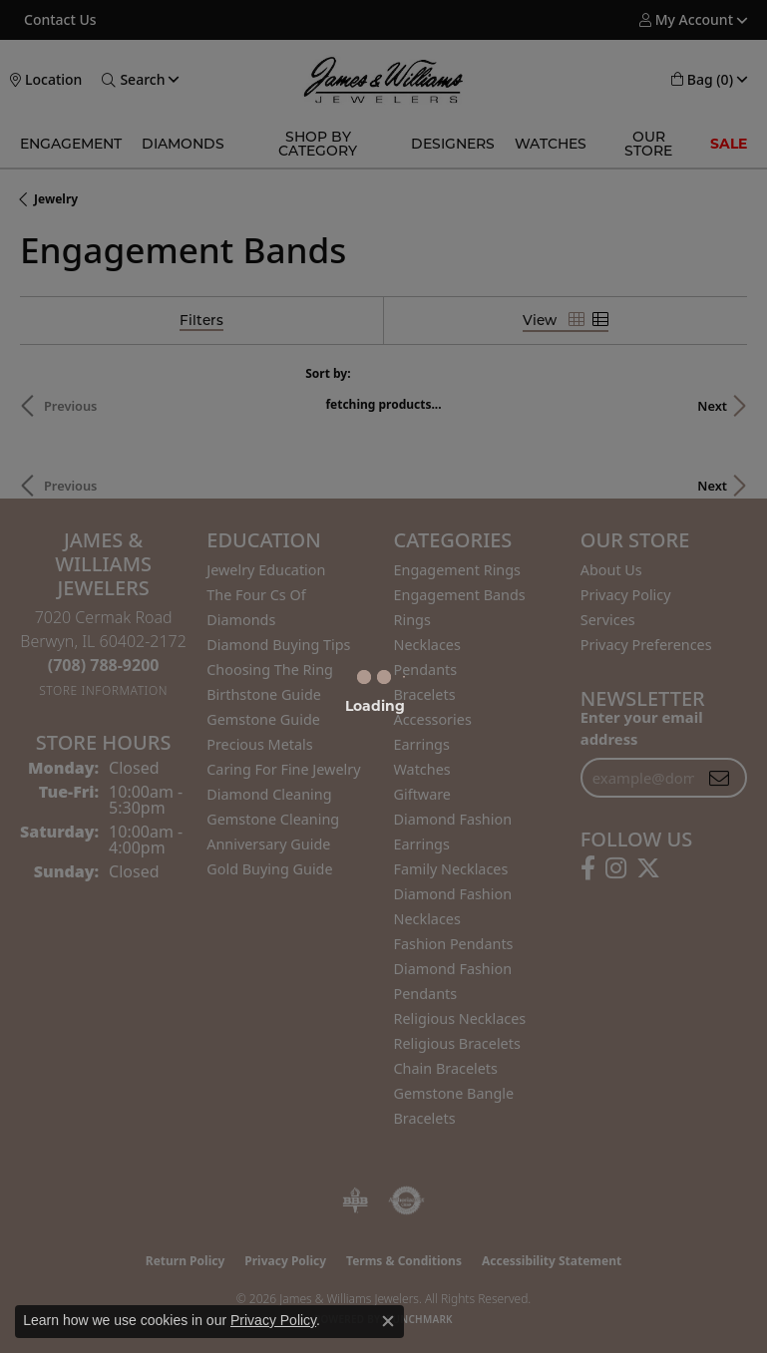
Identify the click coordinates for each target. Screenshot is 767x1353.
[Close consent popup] (388, 1321)
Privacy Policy (273, 1320)
